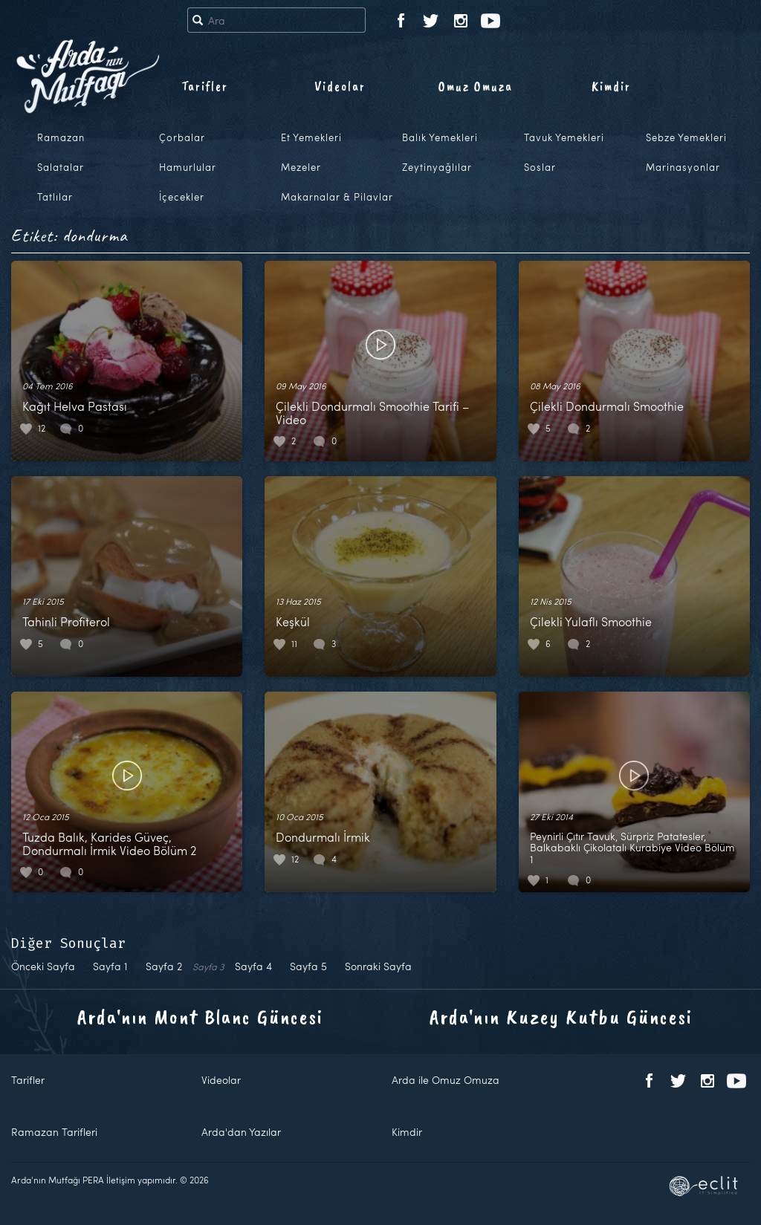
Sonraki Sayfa (378, 966)
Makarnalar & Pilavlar (337, 197)
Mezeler (301, 167)
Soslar (540, 167)
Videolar (340, 86)
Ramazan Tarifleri (54, 1132)
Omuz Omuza (475, 86)
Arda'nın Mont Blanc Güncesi (200, 1017)
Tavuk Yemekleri (564, 137)
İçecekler (181, 197)
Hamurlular (187, 167)
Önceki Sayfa (43, 966)
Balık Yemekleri (440, 137)
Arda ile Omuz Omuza (445, 1080)
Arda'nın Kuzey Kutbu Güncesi (561, 1017)
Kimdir (611, 86)
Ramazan (61, 137)
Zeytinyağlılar (437, 167)
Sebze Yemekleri (686, 137)
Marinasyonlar (683, 167)
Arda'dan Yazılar (241, 1132)
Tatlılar (55, 197)
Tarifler (204, 86)
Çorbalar (182, 137)
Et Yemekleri (311, 137)
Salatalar (60, 167)
